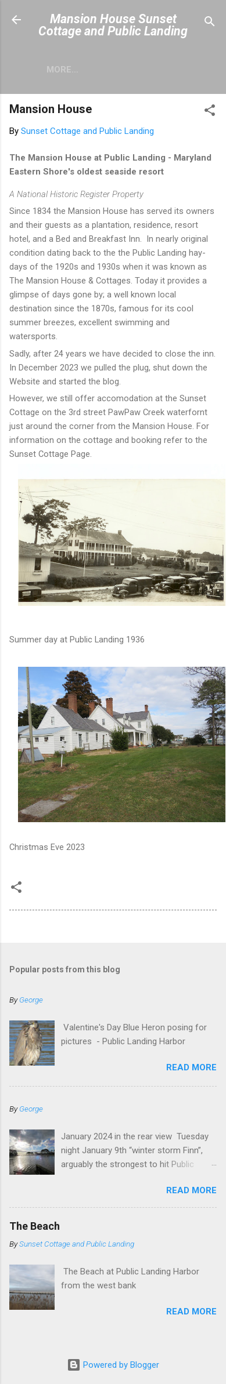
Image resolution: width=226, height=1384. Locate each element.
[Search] (210, 23)
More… (62, 69)
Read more (191, 1067)
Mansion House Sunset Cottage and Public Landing (113, 25)
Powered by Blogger (113, 1365)
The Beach (34, 1226)
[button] (210, 112)
